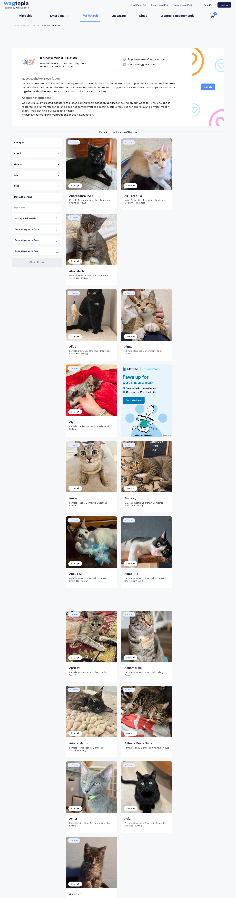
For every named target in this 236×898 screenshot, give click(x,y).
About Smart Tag (142, 870)
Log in (224, 5)
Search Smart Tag (142, 865)
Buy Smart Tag (140, 854)
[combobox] (37, 142)
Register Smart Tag (143, 859)
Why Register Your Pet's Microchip (104, 854)
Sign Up (208, 5)
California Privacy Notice (209, 893)
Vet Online (118, 16)
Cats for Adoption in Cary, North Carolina (82, 885)
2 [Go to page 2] (140, 829)
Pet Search (90, 15)
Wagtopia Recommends (177, 16)
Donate (208, 86)
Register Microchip (95, 859)
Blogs (143, 16)
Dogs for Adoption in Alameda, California (183, 885)
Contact (108, 893)
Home (17, 25)
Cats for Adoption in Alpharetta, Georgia (34, 885)
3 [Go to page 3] (146, 829)
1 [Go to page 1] (134, 829)
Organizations (30, 25)
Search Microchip (94, 865)
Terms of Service (138, 893)
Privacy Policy (171, 893)
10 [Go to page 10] (156, 829)
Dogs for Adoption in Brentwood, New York (133, 885)
